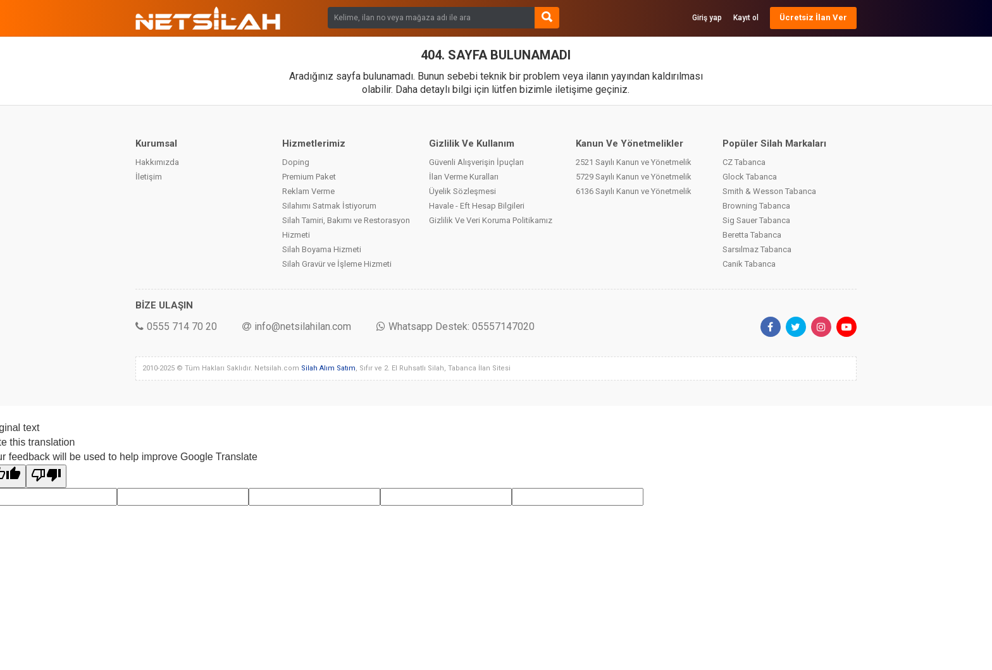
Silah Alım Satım (328, 368)
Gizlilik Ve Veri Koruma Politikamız (490, 220)
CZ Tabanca (744, 162)
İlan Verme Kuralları (464, 176)
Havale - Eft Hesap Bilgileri (476, 205)
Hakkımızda (157, 162)
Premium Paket (309, 176)
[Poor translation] (46, 476)
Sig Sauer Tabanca (756, 220)
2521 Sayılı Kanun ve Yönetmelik (633, 162)
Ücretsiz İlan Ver (813, 17)
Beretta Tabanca (751, 235)
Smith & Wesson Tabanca (769, 191)
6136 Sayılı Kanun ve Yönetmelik (633, 191)
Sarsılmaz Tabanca (756, 249)
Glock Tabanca (749, 176)
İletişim (148, 176)
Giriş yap (707, 17)
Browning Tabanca (756, 205)
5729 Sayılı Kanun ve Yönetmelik (633, 176)
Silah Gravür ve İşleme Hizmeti (337, 264)
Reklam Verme (308, 191)
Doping (295, 162)
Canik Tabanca (749, 264)
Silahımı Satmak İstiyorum (329, 205)
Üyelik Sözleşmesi (462, 191)
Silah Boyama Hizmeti (321, 249)
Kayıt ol (746, 17)
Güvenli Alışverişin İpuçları (476, 162)
